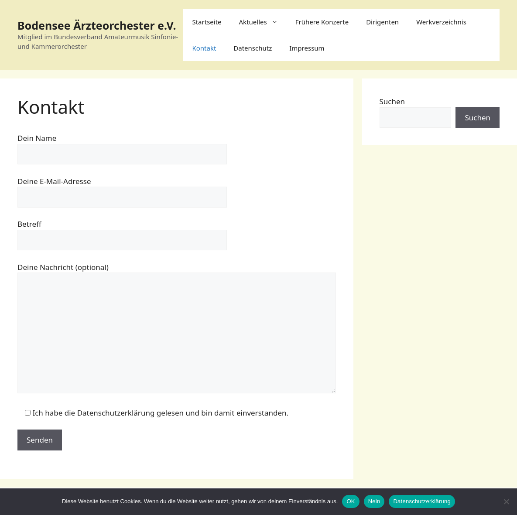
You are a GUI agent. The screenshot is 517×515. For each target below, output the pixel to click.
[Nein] (506, 501)
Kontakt (204, 48)
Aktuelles (263, 22)
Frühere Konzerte (322, 21)
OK (350, 501)
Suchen (392, 101)
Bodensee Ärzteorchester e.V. (96, 25)
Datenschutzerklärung (421, 501)
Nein (374, 501)
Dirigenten (382, 21)
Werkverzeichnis (441, 21)
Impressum (306, 48)
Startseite (206, 21)
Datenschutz (252, 48)
